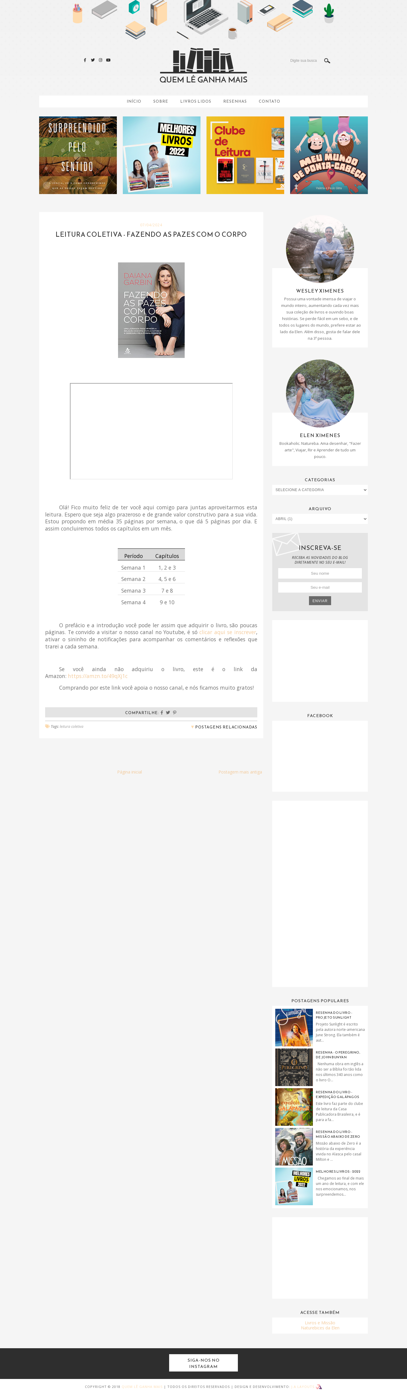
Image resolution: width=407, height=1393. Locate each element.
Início (134, 101)
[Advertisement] (320, 660)
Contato (269, 101)
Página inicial (129, 772)
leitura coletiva (71, 726)
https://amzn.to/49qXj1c (98, 675)
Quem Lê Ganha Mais (142, 1386)
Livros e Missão (320, 1323)
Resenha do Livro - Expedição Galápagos (337, 1094)
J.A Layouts (306, 1386)
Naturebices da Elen (320, 1328)
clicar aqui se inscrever (227, 632)
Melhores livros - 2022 (338, 1171)
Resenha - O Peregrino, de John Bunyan (338, 1055)
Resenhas (235, 101)
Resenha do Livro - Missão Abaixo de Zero (338, 1134)
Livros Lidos (195, 101)
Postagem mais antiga (240, 772)
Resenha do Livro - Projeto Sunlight (334, 1015)
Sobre (160, 101)
